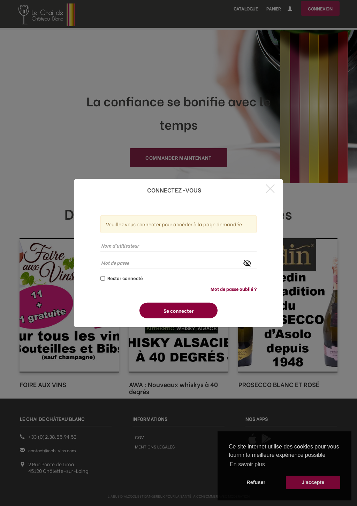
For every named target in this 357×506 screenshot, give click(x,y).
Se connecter (178, 310)
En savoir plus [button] (247, 464)
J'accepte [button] (313, 482)
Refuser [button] (255, 482)
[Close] (270, 188)
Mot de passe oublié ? (234, 288)
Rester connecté (121, 278)
